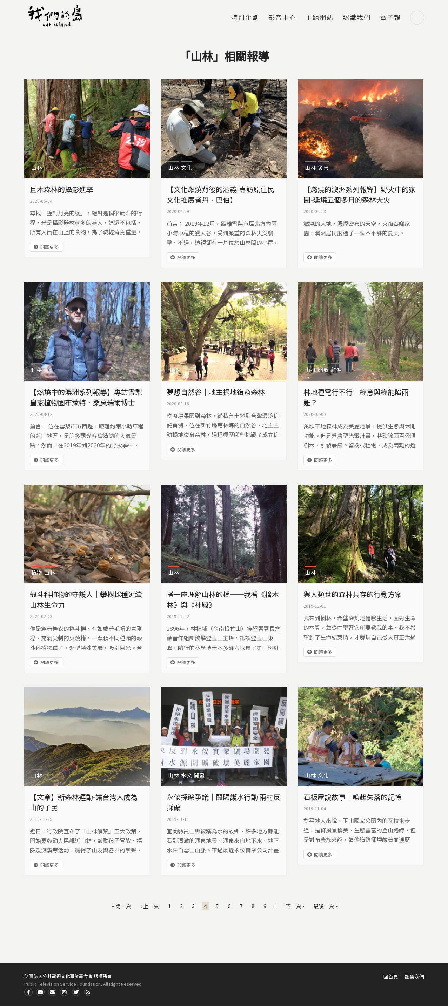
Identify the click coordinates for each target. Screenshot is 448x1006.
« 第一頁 (121, 906)
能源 (336, 369)
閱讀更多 (49, 246)
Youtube (40, 992)
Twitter (76, 992)
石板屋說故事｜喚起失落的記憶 (352, 797)
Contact (52, 992)
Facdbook (28, 992)
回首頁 (390, 976)
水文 (186, 775)
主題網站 (320, 18)
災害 (323, 167)
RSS (88, 992)
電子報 (390, 18)
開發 (323, 369)
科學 (36, 369)
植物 (36, 572)
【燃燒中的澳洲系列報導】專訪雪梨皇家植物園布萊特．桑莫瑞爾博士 (86, 397)
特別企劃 (245, 18)
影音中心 (282, 18)
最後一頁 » (325, 906)
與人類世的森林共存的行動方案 (352, 594)
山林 (36, 167)
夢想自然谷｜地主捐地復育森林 (216, 392)
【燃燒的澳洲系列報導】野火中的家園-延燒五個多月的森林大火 (359, 194)
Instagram (64, 992)
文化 (186, 167)
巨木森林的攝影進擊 (61, 189)
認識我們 (357, 18)
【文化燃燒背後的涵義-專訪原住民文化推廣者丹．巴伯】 (220, 194)
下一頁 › (295, 906)
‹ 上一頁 (149, 906)
